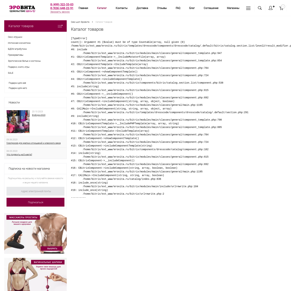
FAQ (178, 8)
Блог (192, 8)
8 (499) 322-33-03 (61, 4)
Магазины (233, 8)
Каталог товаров (35, 26)
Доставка (142, 8)
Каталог (102, 8)
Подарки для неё (17, 83)
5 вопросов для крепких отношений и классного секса (34, 143)
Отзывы (162, 8)
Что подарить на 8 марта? (19, 154)
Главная (83, 8)
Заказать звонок (60, 11)
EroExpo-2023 (38, 115)
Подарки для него (18, 88)
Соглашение (211, 8)
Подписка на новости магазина (29, 168)
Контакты (121, 8)
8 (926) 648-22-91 (61, 8)
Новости (14, 102)
